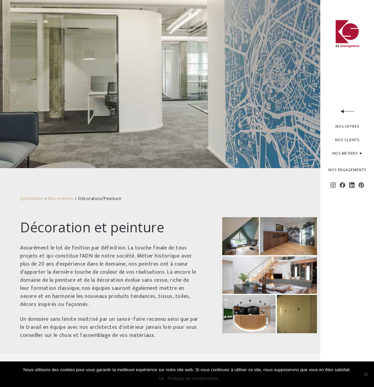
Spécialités (31, 198)
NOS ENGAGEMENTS (347, 169)
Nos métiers (61, 198)
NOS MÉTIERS (347, 154)
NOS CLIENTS (347, 140)
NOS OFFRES (347, 126)
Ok (162, 378)
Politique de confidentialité (193, 378)
